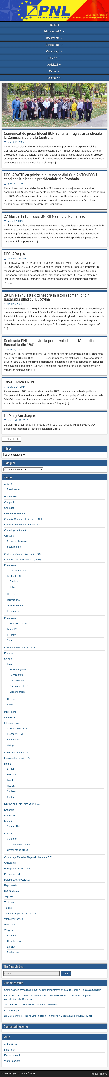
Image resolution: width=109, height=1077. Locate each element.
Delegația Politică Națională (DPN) (22, 559)
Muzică (10, 785)
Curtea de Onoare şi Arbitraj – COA (23, 554)
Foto (9, 664)
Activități (52, 64)
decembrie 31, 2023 (17, 420)
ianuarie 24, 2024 (16, 386)
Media (52, 71)
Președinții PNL (15, 734)
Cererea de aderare (14, 513)
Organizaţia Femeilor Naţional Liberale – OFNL (29, 857)
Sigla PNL (9, 896)
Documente (52, 38)
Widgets (8, 930)
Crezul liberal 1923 (17, 728)
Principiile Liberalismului (17, 868)
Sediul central (14, 546)
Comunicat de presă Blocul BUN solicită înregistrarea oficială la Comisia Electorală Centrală (53, 135)
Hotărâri (11, 594)
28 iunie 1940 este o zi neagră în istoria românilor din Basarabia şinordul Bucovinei (47, 297)
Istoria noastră (52, 31)
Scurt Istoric (13, 739)
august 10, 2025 (15, 142)
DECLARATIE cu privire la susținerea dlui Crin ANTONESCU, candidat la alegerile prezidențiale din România (50, 177)
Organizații (52, 51)
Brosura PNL (11, 496)
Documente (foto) (19, 686)
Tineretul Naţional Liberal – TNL (21, 913)
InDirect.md (10, 711)
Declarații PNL (14, 576)
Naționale (9, 809)
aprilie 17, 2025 (15, 183)
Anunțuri (11, 935)
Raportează (10, 885)
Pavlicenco (13, 952)
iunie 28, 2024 (14, 304)
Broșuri (10, 768)
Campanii (9, 502)
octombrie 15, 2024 (17, 258)
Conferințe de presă (17, 850)
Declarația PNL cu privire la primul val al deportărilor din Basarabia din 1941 (49, 342)
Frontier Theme (99, 1073)
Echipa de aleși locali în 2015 (19, 647)
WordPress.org (12, 1061)
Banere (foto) (17, 674)
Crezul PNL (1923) (17, 623)
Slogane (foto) (17, 691)
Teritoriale (9, 902)
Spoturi (10, 797)
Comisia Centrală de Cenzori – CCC (23, 524)
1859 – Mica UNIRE (19, 382)
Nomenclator (11, 815)
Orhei (13, 587)
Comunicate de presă (18, 844)
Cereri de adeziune (17, 570)
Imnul (10, 780)
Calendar (12, 838)
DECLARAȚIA (14, 254)
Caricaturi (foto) (18, 680)
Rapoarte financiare (17, 541)
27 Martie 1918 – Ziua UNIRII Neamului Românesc (44, 216)
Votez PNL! (10, 924)
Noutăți (54, 24)
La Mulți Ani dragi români (24, 415)
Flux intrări (9, 1049)
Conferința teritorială (15, 530)
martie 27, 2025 (15, 221)
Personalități (13, 611)
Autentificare (10, 1044)
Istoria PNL (13, 629)
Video (10, 704)
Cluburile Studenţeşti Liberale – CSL (23, 519)
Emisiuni (8, 653)
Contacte (52, 78)
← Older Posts (11, 439)
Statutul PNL (13, 826)
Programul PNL (12, 874)
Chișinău (14, 581)
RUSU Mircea (11, 891)
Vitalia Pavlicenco (13, 919)
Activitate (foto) (18, 669)
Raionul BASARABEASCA (18, 879)
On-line (11, 699)
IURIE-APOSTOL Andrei (17, 752)
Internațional (13, 599)
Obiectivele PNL (15, 605)
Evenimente (13, 489)
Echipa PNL (52, 45)
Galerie (52, 58)
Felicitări (11, 774)
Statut (10, 640)
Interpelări (9, 717)
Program (11, 634)
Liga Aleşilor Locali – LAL (17, 758)
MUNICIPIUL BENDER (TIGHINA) (22, 804)
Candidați (9, 507)
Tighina (8, 907)
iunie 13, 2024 (14, 349)
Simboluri (12, 791)
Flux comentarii (12, 1055)
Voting (10, 745)
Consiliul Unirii (14, 941)
